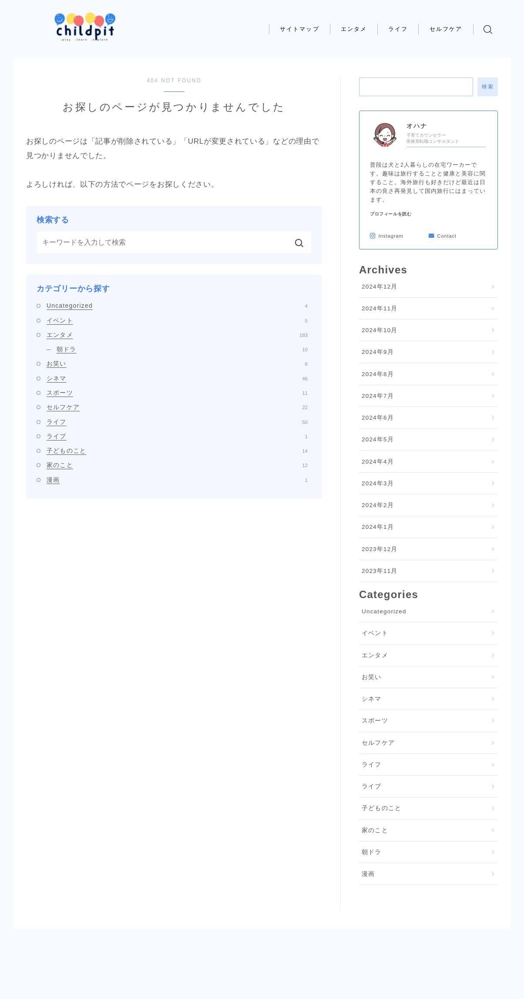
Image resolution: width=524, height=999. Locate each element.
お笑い (177, 363)
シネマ (177, 378)
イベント (177, 320)
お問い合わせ (122, 986)
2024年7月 (378, 396)
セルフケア (446, 29)
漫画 (177, 479)
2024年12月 (380, 286)
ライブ (177, 436)
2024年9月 (378, 352)
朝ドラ (182, 349)
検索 (488, 86)
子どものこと (177, 450)
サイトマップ (299, 29)
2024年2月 (378, 505)
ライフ (398, 29)
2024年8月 (378, 374)
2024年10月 (380, 330)
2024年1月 (378, 527)
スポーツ (177, 392)
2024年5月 (378, 439)
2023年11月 (380, 571)
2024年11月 (380, 308)
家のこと (177, 464)
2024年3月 (378, 483)
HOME (41, 960)
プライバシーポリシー (60, 986)
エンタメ (354, 29)
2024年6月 (378, 417)
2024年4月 (378, 461)
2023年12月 (380, 549)
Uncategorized (177, 305)
